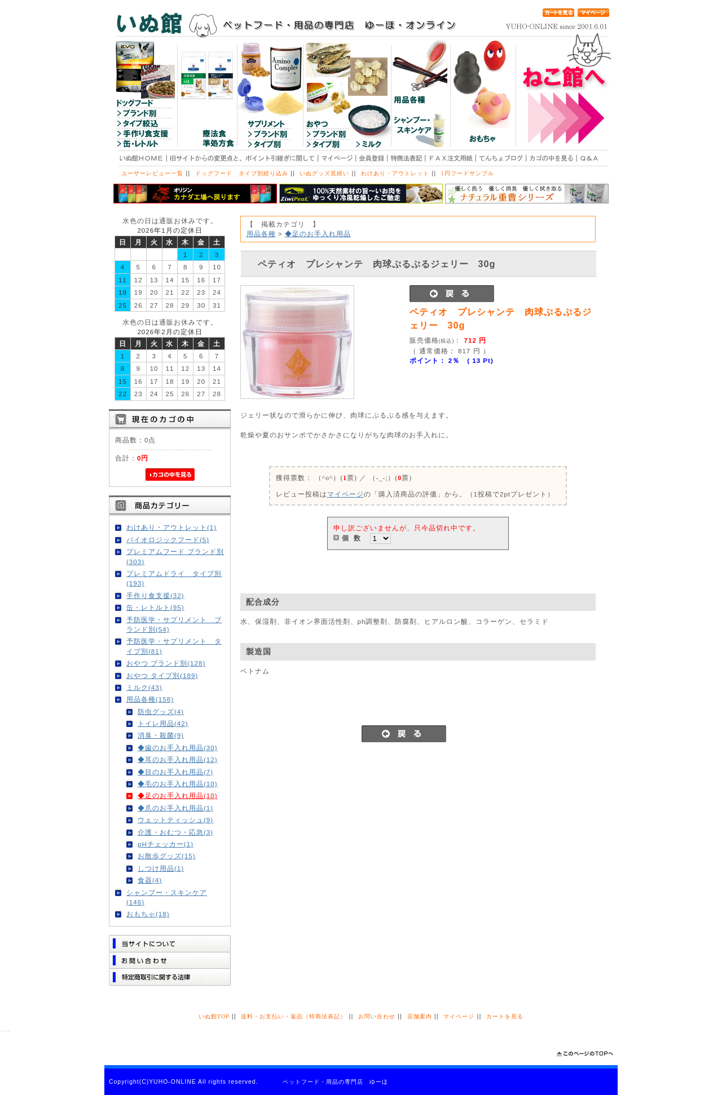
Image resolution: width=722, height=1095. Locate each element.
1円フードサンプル (467, 173)
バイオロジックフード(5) (167, 539)
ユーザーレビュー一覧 (152, 173)
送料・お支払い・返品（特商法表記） (293, 1016)
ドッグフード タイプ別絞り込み (241, 173)
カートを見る (504, 1016)
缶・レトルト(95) (155, 607)
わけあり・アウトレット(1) (171, 527)
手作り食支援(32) (155, 595)
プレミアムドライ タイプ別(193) (174, 578)
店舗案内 (419, 1016)
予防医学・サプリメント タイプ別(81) (174, 645)
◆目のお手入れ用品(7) (175, 771)
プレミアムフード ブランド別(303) (175, 556)
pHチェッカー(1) (165, 844)
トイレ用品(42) (163, 723)
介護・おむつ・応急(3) (175, 832)
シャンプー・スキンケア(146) (166, 897)
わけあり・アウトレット (395, 173)
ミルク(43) (144, 687)
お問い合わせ (376, 1016)
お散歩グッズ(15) (167, 855)
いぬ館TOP (214, 1016)
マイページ (345, 494)
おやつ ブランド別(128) (165, 663)
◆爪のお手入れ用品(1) (175, 808)
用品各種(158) (150, 699)
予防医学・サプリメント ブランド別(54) (174, 624)
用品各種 (261, 233)
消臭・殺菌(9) (161, 735)
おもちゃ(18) (148, 913)
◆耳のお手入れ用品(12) (178, 759)
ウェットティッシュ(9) (175, 819)
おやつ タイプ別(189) (162, 675)
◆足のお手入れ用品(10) (178, 795)
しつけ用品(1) (161, 868)
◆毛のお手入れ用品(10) (178, 783)
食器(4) (150, 880)
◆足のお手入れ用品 (318, 233)
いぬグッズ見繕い (324, 173)
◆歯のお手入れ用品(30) (178, 747)
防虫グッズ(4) (161, 711)
